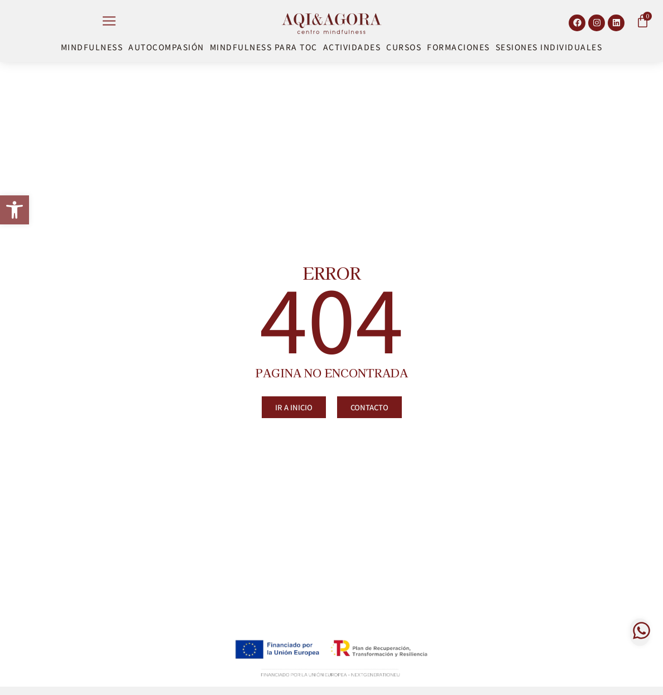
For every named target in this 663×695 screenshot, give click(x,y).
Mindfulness (92, 46)
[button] (14, 209)
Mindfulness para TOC (264, 46)
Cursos (403, 46)
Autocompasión (166, 46)
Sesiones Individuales (549, 46)
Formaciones (458, 46)
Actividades (352, 46)
